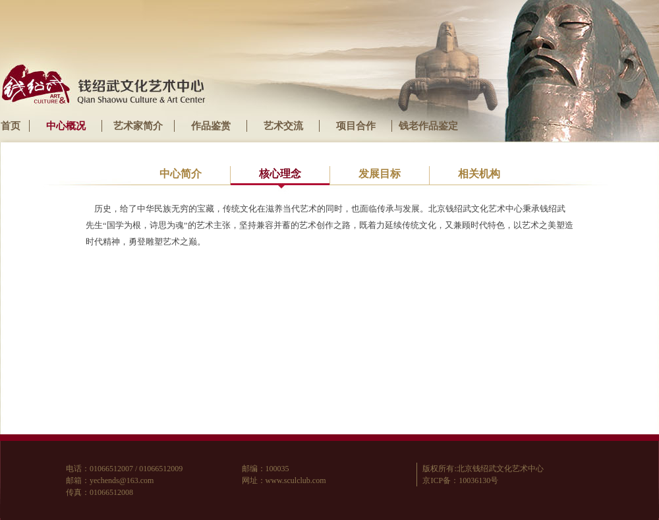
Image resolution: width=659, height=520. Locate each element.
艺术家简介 (138, 126)
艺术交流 (283, 126)
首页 (10, 126)
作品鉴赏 (211, 126)
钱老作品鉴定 (428, 126)
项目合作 (356, 126)
